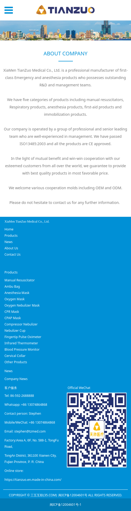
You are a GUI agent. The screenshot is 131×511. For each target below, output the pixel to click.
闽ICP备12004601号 (72, 495)
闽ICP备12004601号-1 (66, 504)
